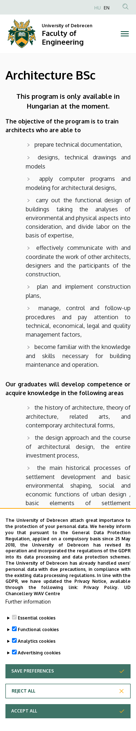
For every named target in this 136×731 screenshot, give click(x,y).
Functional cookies (38, 645)
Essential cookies (36, 634)
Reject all (23, 707)
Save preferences (32, 687)
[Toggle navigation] (125, 34)
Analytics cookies (36, 657)
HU (97, 8)
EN (107, 8)
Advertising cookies (39, 668)
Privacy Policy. (101, 603)
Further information (28, 617)
